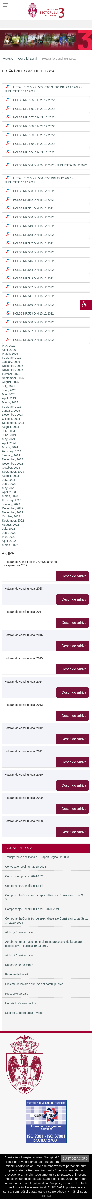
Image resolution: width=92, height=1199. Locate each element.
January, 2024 (11, 455)
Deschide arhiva (74, 576)
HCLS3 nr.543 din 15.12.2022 (33, 278)
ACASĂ (8, 58)
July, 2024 (8, 431)
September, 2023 (13, 471)
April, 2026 (9, 349)
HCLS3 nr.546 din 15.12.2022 (33, 252)
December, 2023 (12, 459)
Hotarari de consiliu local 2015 (23, 658)
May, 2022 (8, 536)
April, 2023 (9, 492)
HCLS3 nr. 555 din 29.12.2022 (34, 100)
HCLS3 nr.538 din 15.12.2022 (33, 322)
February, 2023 (11, 500)
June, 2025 (9, 390)
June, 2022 (9, 532)
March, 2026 (10, 353)
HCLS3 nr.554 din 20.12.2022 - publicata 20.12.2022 (50, 165)
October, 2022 (11, 516)
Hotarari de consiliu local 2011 (23, 751)
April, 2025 (9, 398)
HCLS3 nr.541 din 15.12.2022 (33, 296)
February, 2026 (11, 357)
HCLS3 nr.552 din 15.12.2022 (33, 199)
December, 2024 (12, 414)
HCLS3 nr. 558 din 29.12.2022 (34, 126)
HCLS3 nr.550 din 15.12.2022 (33, 217)
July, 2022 (8, 528)
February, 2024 (11, 451)
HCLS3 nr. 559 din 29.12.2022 (34, 135)
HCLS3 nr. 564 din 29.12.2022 (34, 152)
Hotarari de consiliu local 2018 (23, 588)
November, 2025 (12, 370)
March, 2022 (10, 545)
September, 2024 (13, 422)
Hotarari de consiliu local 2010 (23, 774)
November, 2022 (12, 512)
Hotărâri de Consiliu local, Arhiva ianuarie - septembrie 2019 (30, 563)
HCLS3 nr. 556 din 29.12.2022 (34, 108)
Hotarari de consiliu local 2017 (23, 611)
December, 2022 (12, 508)
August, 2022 (10, 524)
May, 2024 (8, 439)
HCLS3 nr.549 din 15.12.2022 (33, 226)
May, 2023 (8, 488)
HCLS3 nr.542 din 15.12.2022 (33, 287)
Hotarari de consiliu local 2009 (23, 797)
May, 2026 (8, 345)
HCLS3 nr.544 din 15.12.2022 (33, 269)
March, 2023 (10, 496)
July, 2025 (8, 386)
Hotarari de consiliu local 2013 (23, 704)
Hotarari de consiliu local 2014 (23, 681)
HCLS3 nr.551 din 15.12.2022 (33, 208)
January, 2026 (11, 361)
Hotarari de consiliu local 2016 (23, 635)
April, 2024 (9, 443)
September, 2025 (13, 378)
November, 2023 (12, 463)
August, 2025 (10, 382)
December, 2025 (12, 365)
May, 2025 (8, 394)
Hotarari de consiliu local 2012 (23, 728)
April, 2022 (9, 541)
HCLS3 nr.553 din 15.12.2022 (33, 191)
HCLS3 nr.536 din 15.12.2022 (33, 339)
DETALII (47, 1196)
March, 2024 (10, 447)
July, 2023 (8, 479)
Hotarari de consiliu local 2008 (23, 821)
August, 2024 (10, 427)
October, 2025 (11, 374)
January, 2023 (11, 504)
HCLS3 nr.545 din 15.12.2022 (33, 261)
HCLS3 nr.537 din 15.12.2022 (33, 331)
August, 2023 (10, 475)
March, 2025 (10, 402)
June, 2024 (9, 435)
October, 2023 (11, 467)
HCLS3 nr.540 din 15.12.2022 (33, 304)
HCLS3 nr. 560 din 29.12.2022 (34, 143)
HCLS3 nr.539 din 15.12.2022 (33, 313)
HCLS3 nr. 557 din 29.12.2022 (34, 117)
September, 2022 (13, 520)
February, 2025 (11, 406)
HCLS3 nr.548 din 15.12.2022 (33, 234)
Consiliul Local (27, 58)
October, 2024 (11, 418)
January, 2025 (11, 410)
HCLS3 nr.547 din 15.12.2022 (33, 243)
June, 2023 (9, 484)
